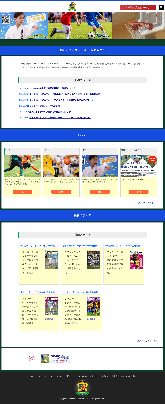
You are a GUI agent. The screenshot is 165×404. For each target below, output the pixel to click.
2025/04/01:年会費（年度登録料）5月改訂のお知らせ (53, 88)
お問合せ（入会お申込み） (137, 7)
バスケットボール (55, 376)
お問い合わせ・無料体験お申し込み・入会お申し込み (119, 376)
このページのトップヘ (147, 203)
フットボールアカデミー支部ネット (86, 376)
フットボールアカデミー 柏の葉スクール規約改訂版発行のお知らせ (61, 100)
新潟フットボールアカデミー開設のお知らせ (50, 112)
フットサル (42, 376)
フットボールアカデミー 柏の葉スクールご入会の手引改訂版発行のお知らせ (64, 94)
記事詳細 (49, 319)
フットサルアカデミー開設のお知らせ (46, 106)
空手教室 (68, 376)
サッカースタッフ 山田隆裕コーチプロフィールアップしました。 (60, 118)
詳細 (22, 192)
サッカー (32, 376)
